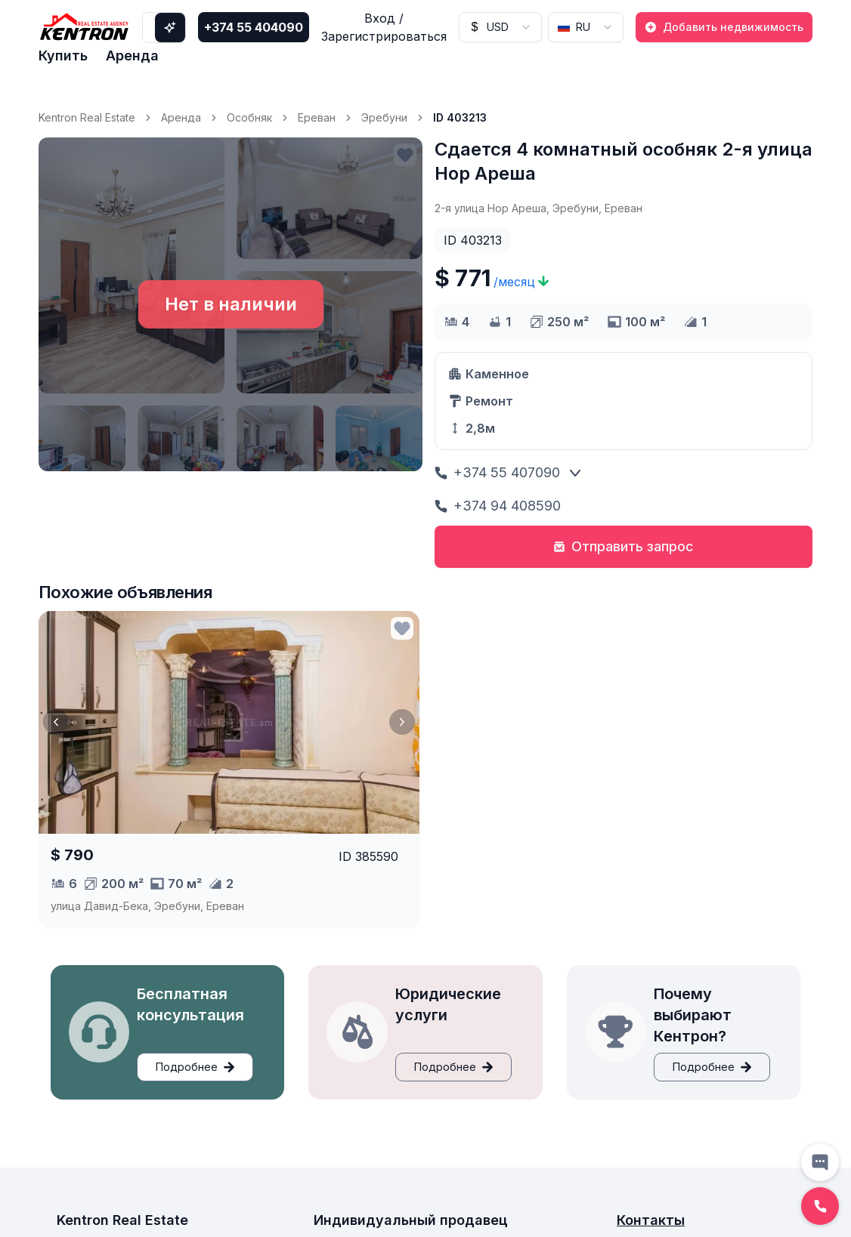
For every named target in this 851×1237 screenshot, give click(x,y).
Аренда (132, 55)
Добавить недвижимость (724, 26)
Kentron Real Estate (87, 117)
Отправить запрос (623, 546)
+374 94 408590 (498, 506)
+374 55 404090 (253, 27)
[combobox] (500, 27)
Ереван (317, 117)
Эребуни (384, 117)
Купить (63, 55)
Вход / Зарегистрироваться (384, 27)
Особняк (249, 117)
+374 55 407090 (497, 472)
